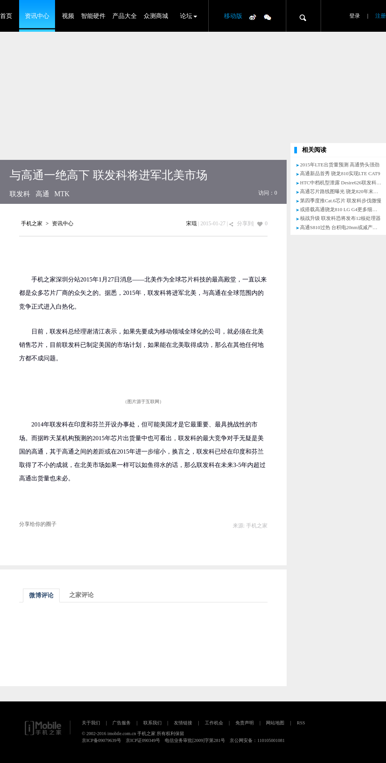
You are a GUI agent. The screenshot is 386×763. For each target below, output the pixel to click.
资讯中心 (37, 16)
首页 (6, 16)
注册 (380, 16)
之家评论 (81, 595)
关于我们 (91, 723)
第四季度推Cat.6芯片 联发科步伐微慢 (340, 200)
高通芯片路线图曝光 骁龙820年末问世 (341, 191)
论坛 (186, 16)
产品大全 (124, 16)
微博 (252, 17)
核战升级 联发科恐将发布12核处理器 (340, 218)
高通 (42, 194)
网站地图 (275, 723)
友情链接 (183, 723)
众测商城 (156, 16)
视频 (68, 16)
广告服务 (121, 723)
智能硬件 (93, 16)
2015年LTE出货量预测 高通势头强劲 (340, 165)
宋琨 (191, 223)
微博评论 (41, 595)
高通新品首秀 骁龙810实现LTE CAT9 (340, 173)
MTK (62, 194)
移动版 (233, 16)
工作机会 (214, 723)
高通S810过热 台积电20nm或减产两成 (341, 227)
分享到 (245, 223)
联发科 (20, 194)
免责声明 (244, 723)
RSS (301, 723)
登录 (354, 16)
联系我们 (152, 723)
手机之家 (31, 223)
